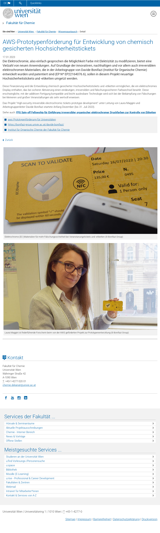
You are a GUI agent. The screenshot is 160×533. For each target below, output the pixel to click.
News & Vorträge (15, 436)
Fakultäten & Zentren (18, 482)
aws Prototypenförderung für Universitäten (32, 119)
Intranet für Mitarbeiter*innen (22, 491)
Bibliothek (11, 469)
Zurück (8, 140)
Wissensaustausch (67, 31)
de (7, 3)
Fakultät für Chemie (20, 23)
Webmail (11, 486)
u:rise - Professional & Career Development (30, 478)
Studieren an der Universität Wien (25, 456)
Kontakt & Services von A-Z (21, 495)
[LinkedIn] (25, 397)
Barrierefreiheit (102, 519)
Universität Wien (26, 31)
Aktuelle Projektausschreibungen (24, 427)
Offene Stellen (14, 440)
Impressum (84, 519)
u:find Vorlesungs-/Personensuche (25, 461)
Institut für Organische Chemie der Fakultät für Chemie (39, 129)
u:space (10, 465)
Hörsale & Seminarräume (20, 423)
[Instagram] (19, 397)
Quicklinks (36, 3)
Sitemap (70, 519)
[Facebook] (6, 397)
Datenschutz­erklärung (126, 519)
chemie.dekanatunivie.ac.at (19, 385)
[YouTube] (12, 397)
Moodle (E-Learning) (17, 474)
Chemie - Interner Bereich (20, 432)
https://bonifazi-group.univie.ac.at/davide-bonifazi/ (36, 124)
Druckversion (149, 519)
